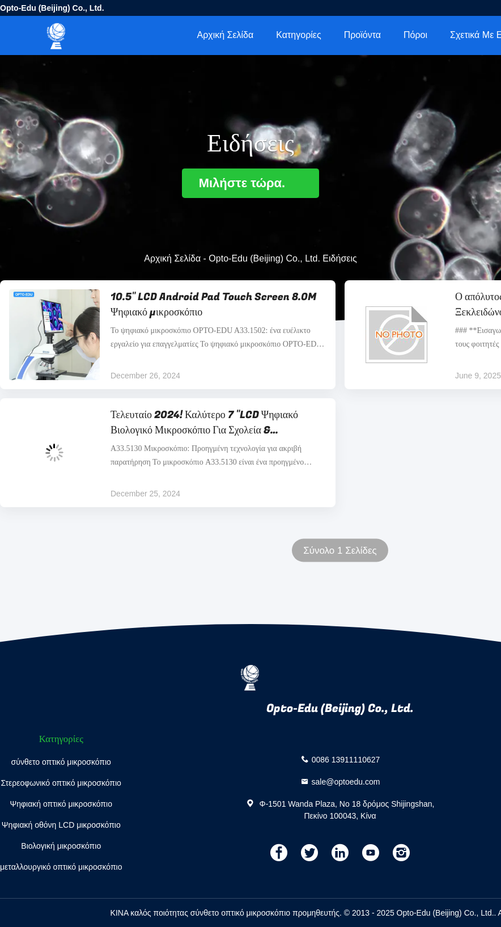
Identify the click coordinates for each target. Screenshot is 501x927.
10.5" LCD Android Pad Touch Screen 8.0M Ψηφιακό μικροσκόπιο (213, 304)
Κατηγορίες (298, 35)
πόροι (415, 35)
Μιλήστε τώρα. (251, 183)
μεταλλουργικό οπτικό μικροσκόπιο (61, 866)
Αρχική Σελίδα (225, 35)
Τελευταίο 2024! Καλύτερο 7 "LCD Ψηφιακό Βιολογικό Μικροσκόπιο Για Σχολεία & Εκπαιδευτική (204, 422)
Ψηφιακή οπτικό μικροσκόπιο (61, 803)
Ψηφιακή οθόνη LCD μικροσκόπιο (61, 824)
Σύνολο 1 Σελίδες (340, 550)
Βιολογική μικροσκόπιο (61, 845)
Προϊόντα (362, 35)
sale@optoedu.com (346, 781)
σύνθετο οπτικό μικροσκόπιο (61, 761)
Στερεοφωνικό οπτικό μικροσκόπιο (61, 782)
